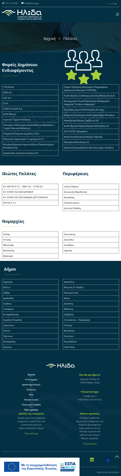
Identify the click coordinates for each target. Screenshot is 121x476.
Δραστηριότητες (31, 384)
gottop (117, 456)
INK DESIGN (113, 472)
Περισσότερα (31, 433)
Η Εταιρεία (31, 379)
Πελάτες (31, 389)
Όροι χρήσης (31, 410)
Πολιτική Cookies (31, 405)
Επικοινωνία (31, 399)
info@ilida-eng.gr (31, 3)
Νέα (31, 394)
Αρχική (31, 374)
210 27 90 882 (11, 3)
